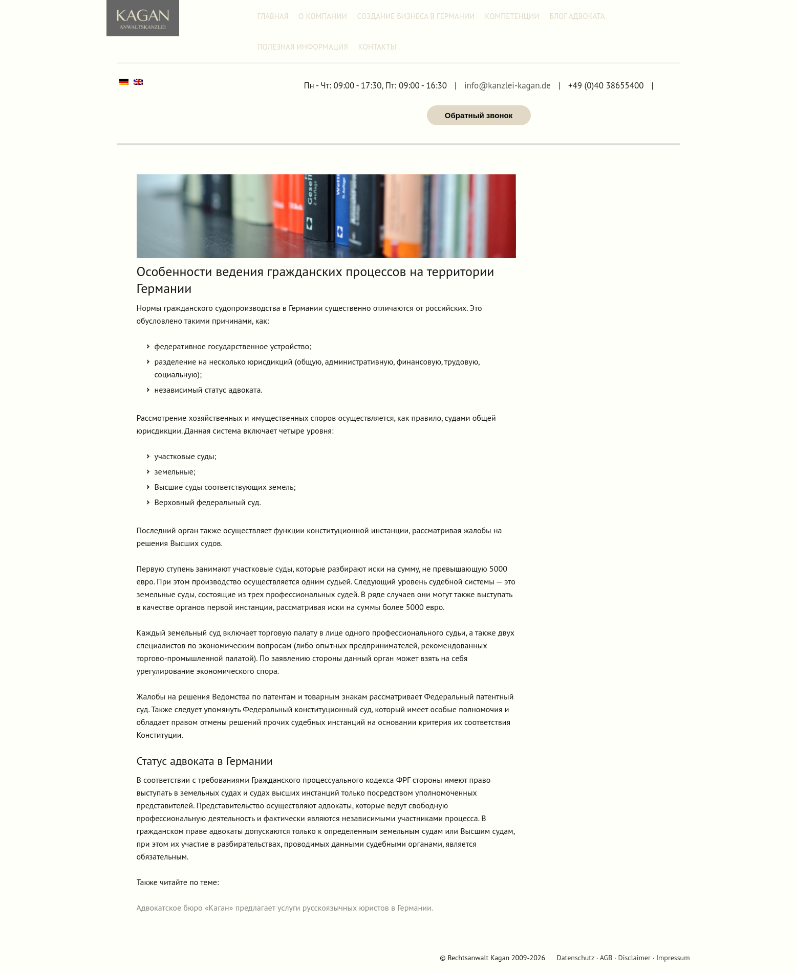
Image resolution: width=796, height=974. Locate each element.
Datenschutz (575, 957)
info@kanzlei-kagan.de (507, 85)
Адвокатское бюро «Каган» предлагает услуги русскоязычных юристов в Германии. (285, 907)
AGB (606, 957)
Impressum (673, 957)
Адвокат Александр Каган (142, 18)
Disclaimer (634, 957)
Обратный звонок (478, 115)
